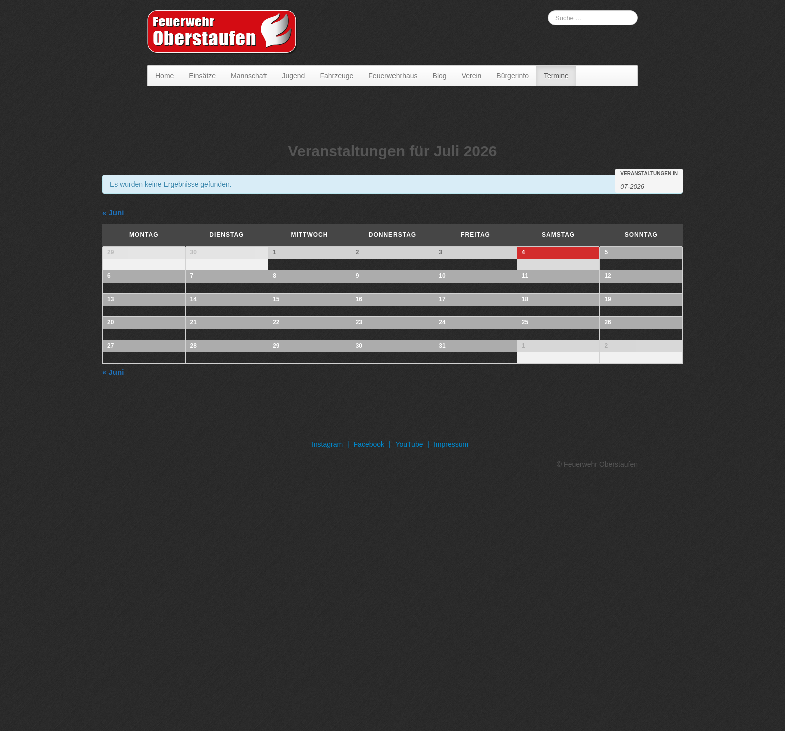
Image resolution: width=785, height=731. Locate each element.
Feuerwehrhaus (392, 76)
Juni (113, 212)
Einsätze (202, 76)
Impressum (451, 691)
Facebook (369, 691)
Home (164, 76)
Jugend (293, 76)
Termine (556, 76)
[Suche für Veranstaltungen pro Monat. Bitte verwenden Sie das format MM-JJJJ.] (645, 185)
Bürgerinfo (512, 76)
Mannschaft (249, 76)
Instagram (327, 691)
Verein (472, 76)
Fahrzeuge (336, 76)
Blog (440, 76)
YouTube (409, 691)
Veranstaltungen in (649, 173)
